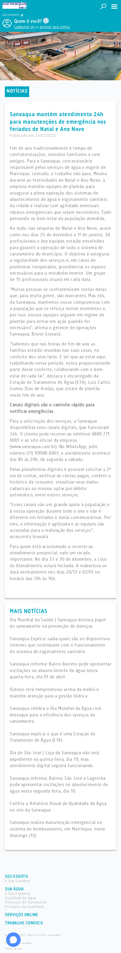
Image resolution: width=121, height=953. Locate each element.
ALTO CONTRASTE (12, 15)
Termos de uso (13, 948)
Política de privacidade (18, 943)
